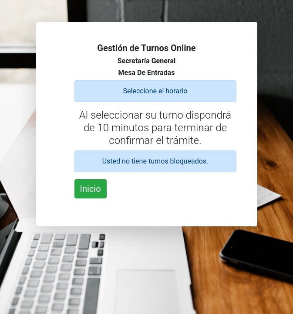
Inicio (90, 189)
